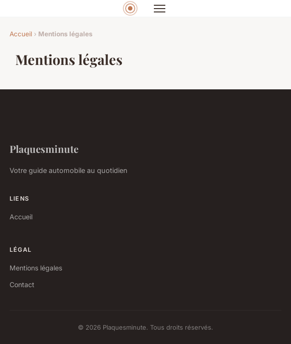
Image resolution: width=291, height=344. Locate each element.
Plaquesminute (44, 148)
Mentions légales (36, 268)
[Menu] (159, 8)
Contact (22, 284)
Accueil (21, 34)
